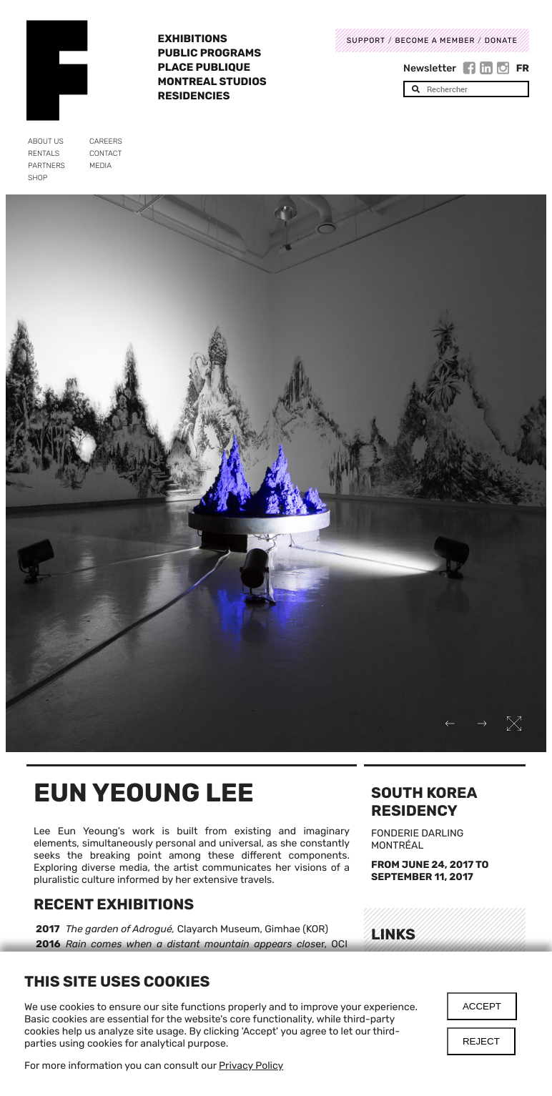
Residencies (194, 95)
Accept (482, 1006)
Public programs (210, 52)
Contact (105, 153)
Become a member (435, 40)
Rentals (43, 153)
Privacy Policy (251, 1066)
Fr (522, 68)
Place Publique (204, 67)
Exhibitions (192, 38)
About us (46, 141)
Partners (46, 165)
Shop (37, 177)
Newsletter (429, 68)
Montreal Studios (212, 81)
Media (100, 165)
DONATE (501, 40)
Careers (105, 141)
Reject (481, 1041)
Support (366, 40)
